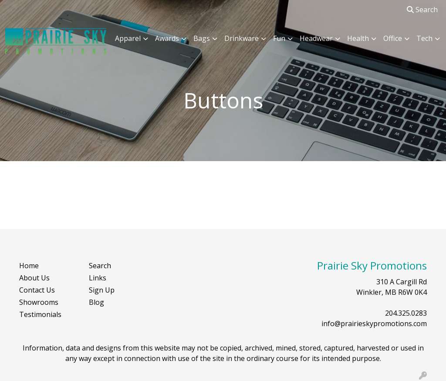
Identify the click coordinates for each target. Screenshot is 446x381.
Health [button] (358, 38)
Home (29, 265)
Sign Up (102, 290)
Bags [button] (201, 38)
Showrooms (38, 302)
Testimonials (40, 314)
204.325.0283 (406, 313)
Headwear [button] (316, 38)
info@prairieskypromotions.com (374, 323)
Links (97, 278)
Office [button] (392, 38)
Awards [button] (167, 38)
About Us (34, 278)
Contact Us (37, 290)
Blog (96, 302)
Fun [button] (279, 38)
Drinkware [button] (241, 38)
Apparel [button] (128, 38)
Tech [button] (424, 38)
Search (422, 9)
